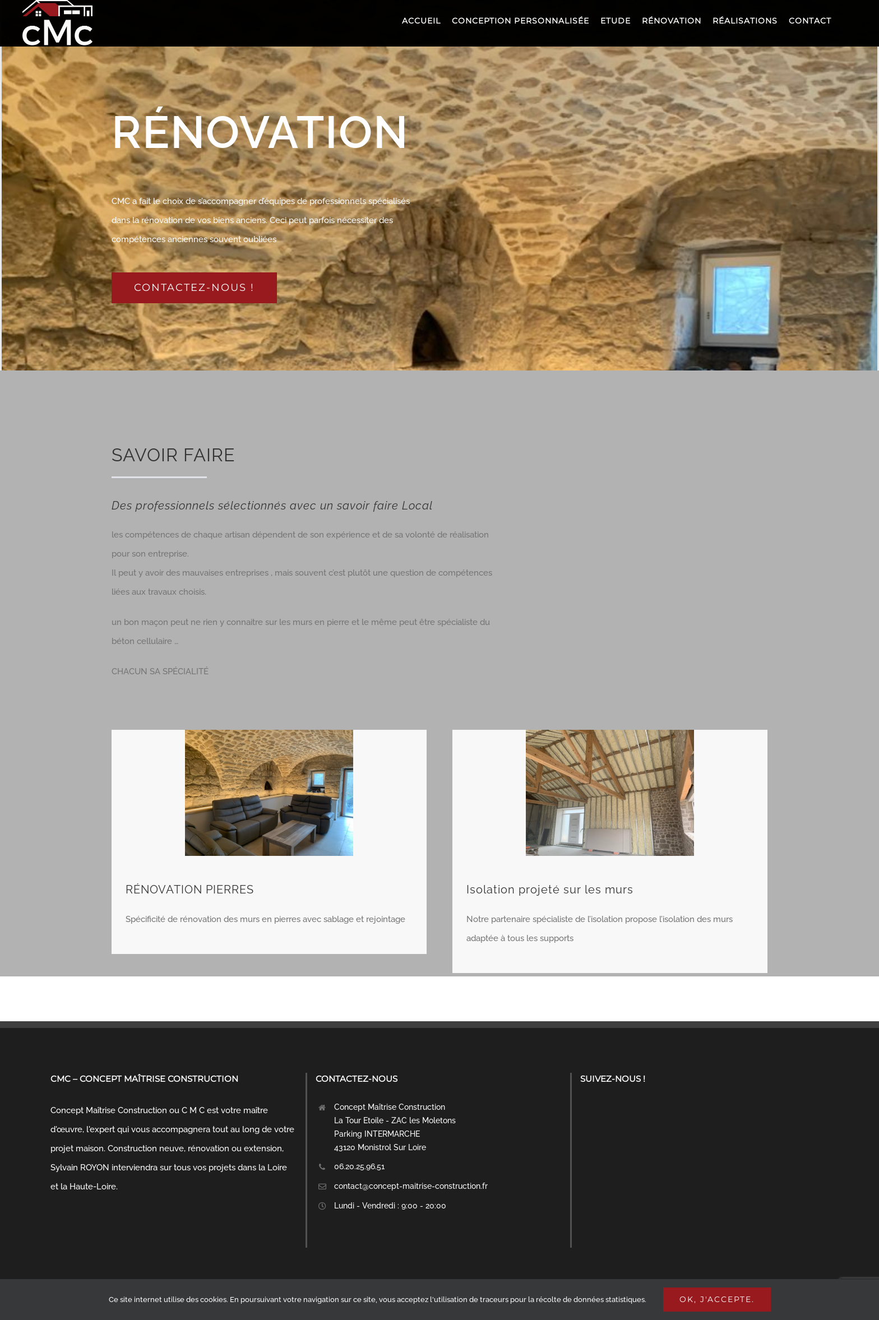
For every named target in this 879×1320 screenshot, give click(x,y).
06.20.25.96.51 (359, 1166)
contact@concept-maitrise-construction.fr (411, 1186)
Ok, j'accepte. (717, 1299)
